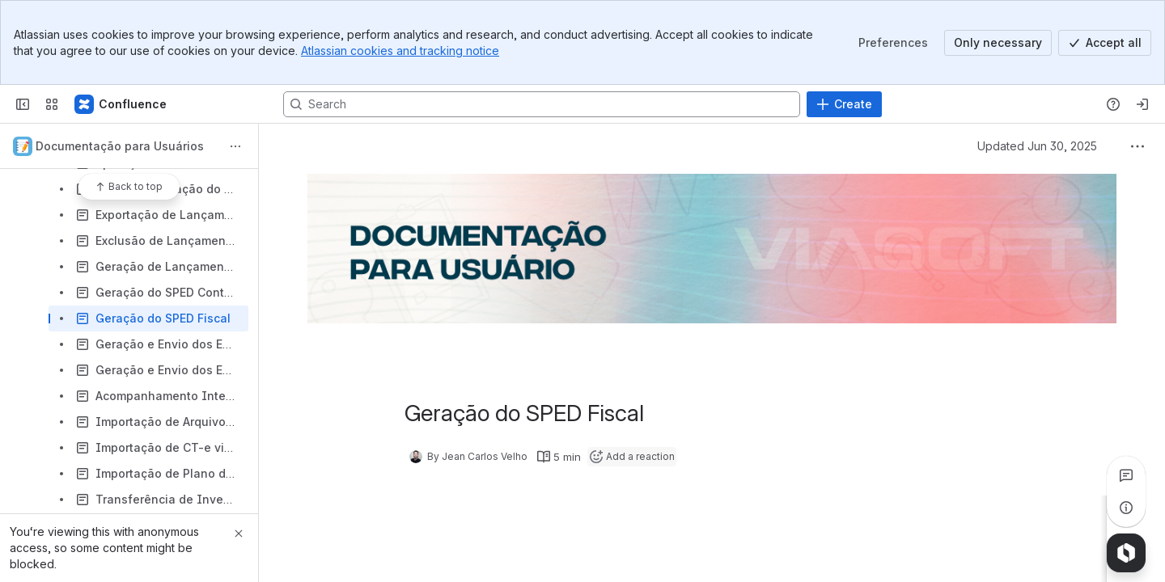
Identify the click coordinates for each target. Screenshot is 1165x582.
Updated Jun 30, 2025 (1037, 146)
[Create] (844, 104)
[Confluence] (121, 104)
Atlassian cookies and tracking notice (400, 50)
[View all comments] (1126, 475)
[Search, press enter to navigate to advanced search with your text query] (541, 104)
